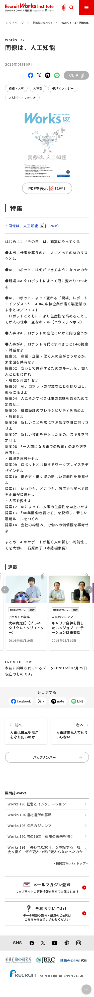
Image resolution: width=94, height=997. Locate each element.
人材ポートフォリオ (22, 97)
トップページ (14, 23)
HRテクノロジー (63, 88)
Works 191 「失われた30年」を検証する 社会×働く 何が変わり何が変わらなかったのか (45, 849)
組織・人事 (16, 88)
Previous (5, 590)
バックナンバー (57, 757)
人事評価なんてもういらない (72, 728)
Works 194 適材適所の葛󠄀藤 (30, 814)
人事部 (37, 88)
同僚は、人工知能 (34, 225)
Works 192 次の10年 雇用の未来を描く (41, 836)
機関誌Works (42, 23)
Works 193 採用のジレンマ (30, 825)
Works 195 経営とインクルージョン (37, 803)
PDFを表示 (47, 188)
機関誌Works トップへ (72, 863)
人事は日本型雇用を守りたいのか (26, 728)
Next (89, 590)
